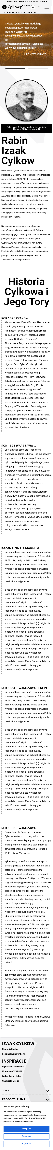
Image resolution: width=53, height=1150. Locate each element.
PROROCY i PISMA (13, 1099)
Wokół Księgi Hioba (11, 1076)
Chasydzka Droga (10, 1081)
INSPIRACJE (14, 1061)
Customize (26, 1136)
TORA (5, 1090)
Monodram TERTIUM (12, 1071)
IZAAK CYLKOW (18, 1044)
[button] (15, 68)
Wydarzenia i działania (13, 1067)
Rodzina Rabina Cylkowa (13, 1054)
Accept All (26, 1129)
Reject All (26, 1144)
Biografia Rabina (10, 1049)
